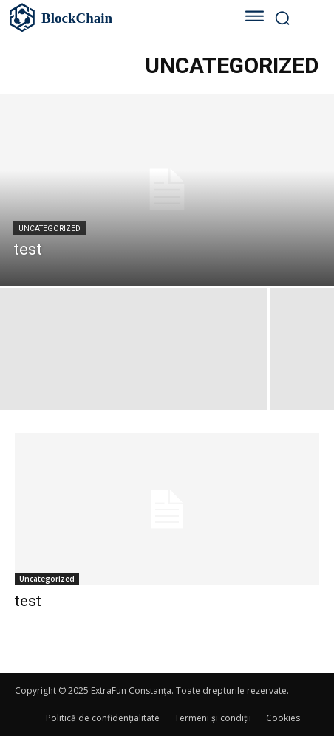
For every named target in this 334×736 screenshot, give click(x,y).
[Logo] (108, 17)
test (28, 601)
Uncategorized (49, 228)
